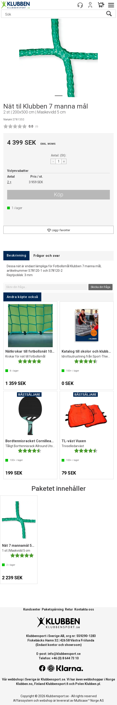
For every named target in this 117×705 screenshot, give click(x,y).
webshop (46, 700)
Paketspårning (53, 609)
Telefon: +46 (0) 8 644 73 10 (59, 658)
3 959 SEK (36, 182)
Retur (69, 609)
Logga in (90, 4)
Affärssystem (23, 700)
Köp (58, 194)
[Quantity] (58, 161)
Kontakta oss (84, 609)
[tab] (16, 255)
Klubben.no (24, 684)
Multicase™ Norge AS (89, 700)
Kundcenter (31, 609)
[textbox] (46, 287)
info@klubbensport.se (64, 654)
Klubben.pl (92, 684)
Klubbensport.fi (57, 684)
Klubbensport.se (53, 679)
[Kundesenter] (80, 5)
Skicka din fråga (100, 287)
